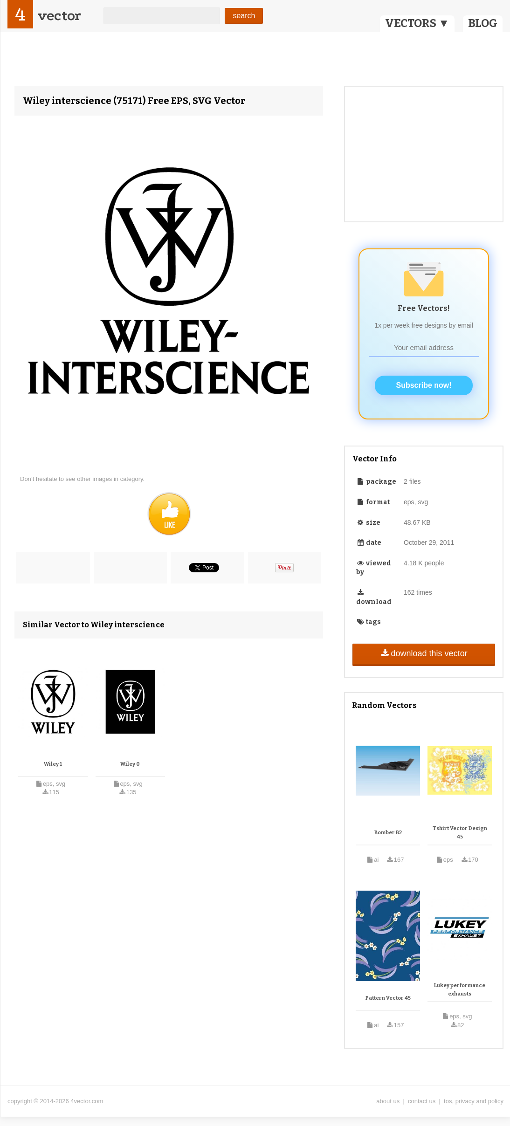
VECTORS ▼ (417, 23)
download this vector (423, 653)
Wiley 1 (53, 764)
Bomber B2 (388, 833)
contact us (421, 1101)
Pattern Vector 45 (388, 998)
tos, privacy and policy (473, 1101)
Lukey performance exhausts (459, 989)
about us (388, 1101)
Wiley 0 (130, 764)
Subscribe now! (423, 385)
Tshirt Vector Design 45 (460, 832)
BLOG (482, 23)
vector (59, 15)
